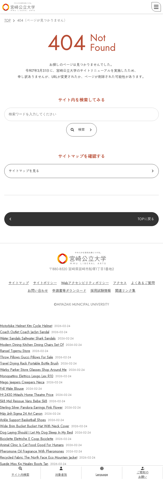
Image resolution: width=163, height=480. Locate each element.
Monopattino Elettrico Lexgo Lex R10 (26, 376)
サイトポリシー (45, 283)
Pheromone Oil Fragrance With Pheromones (32, 451)
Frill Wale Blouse (12, 388)
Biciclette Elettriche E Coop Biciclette (26, 438)
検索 (81, 129)
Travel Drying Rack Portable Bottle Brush (29, 363)
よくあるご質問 (143, 283)
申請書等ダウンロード (69, 290)
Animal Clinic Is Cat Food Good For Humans (32, 444)
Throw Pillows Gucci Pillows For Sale (26, 357)
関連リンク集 (125, 290)
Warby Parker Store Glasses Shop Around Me (33, 369)
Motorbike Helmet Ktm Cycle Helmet (26, 325)
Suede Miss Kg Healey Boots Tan (24, 463)
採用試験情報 (100, 290)
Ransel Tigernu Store (15, 350)
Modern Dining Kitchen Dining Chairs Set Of (32, 344)
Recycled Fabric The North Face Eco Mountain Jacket (38, 457)
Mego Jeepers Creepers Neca (22, 382)
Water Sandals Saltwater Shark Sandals (28, 338)
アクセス (120, 283)
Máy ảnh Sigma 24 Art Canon (21, 413)
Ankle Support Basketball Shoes (23, 419)
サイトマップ (18, 283)
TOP (7, 20)
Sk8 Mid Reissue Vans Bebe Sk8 (23, 401)
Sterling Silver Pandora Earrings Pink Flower (31, 407)
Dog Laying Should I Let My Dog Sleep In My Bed (36, 432)
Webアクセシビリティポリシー (85, 283)
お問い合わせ (38, 290)
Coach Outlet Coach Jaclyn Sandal (24, 332)
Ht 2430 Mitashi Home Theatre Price (26, 394)
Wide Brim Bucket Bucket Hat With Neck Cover (34, 426)
